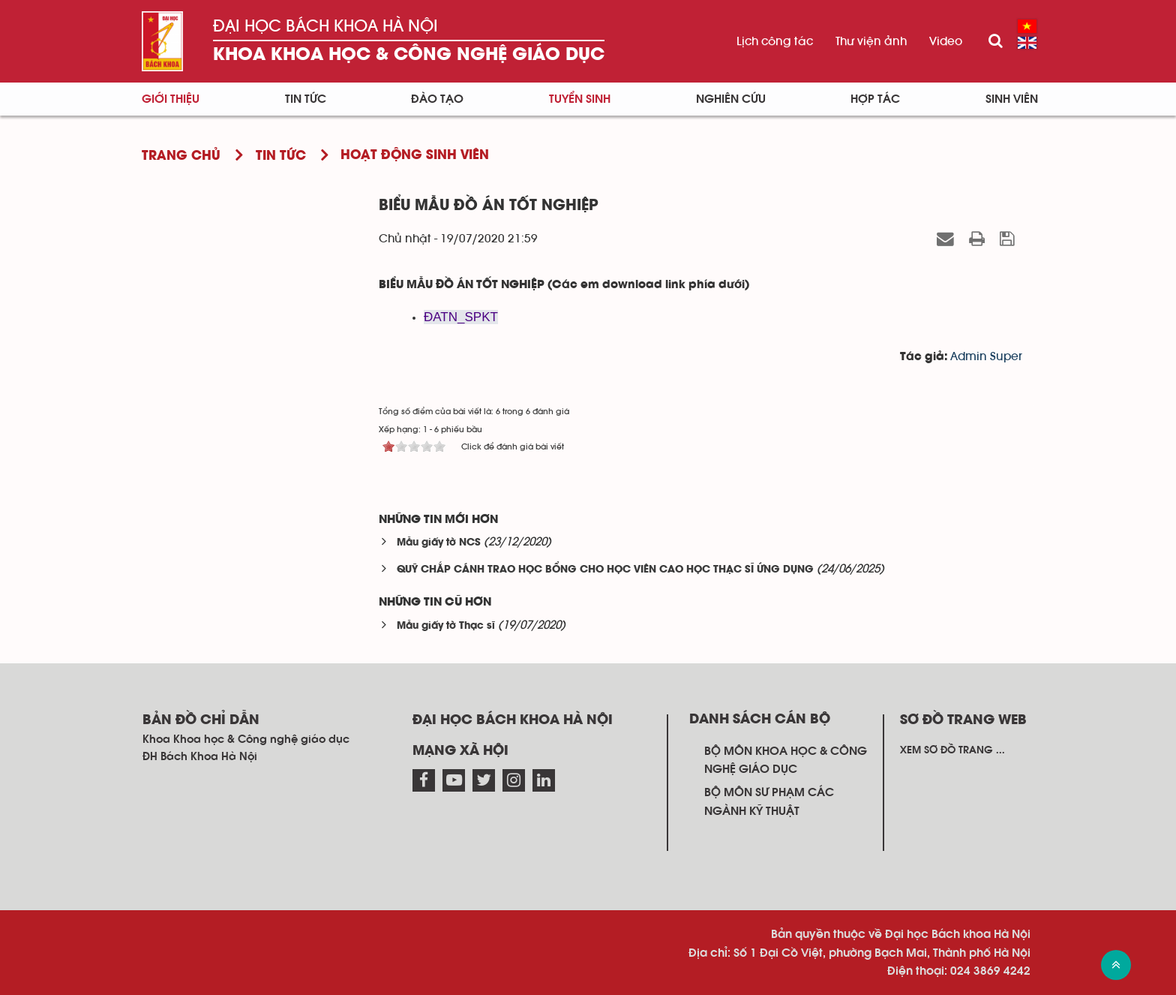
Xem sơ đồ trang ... (952, 750)
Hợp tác (875, 99)
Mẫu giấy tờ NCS (439, 543)
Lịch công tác (774, 41)
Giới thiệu (171, 99)
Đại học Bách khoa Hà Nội (325, 26)
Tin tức (305, 99)
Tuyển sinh (579, 99)
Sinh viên (1012, 99)
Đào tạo (437, 99)
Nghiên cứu (731, 99)
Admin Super (986, 356)
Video (945, 41)
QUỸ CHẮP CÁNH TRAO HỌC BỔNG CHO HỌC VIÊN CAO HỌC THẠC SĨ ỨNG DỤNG (605, 570)
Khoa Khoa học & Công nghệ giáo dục (408, 55)
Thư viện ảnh (871, 41)
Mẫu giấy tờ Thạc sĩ (446, 626)
